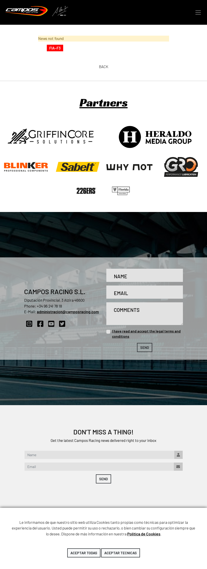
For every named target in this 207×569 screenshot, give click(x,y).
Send (144, 347)
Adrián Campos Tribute (60, 11)
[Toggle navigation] (198, 12)
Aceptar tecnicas (120, 553)
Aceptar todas (83, 553)
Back (103, 66)
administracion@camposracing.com (68, 311)
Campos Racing (26, 11)
